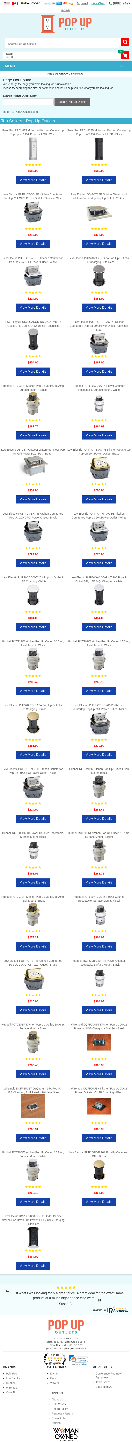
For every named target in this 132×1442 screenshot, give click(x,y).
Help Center (59, 1404)
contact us (48, 88)
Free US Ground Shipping (66, 73)
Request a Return (62, 1413)
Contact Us (58, 1418)
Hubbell (10, 1382)
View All (11, 1392)
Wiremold (12, 1387)
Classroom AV (104, 1386)
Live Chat (98, 3)
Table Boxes (103, 1382)
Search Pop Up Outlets (72, 101)
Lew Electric (13, 1378)
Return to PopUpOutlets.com (20, 111)
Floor (53, 1378)
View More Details (33, 180)
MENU (10, 66)
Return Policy (60, 1408)
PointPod (11, 1373)
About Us (57, 1399)
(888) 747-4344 (54, 1348)
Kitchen (54, 1373)
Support (82, 3)
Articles (56, 1422)
